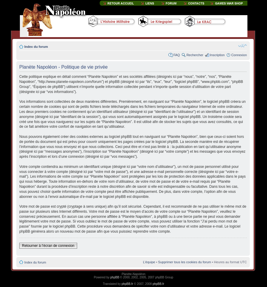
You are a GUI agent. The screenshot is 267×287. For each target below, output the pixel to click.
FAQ (176, 55)
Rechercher (194, 55)
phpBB (114, 277)
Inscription (217, 55)
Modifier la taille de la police (242, 45)
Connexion (239, 55)
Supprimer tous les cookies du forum (184, 262)
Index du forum (36, 46)
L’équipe (149, 262)
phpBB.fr (127, 284)
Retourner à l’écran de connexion (48, 246)
